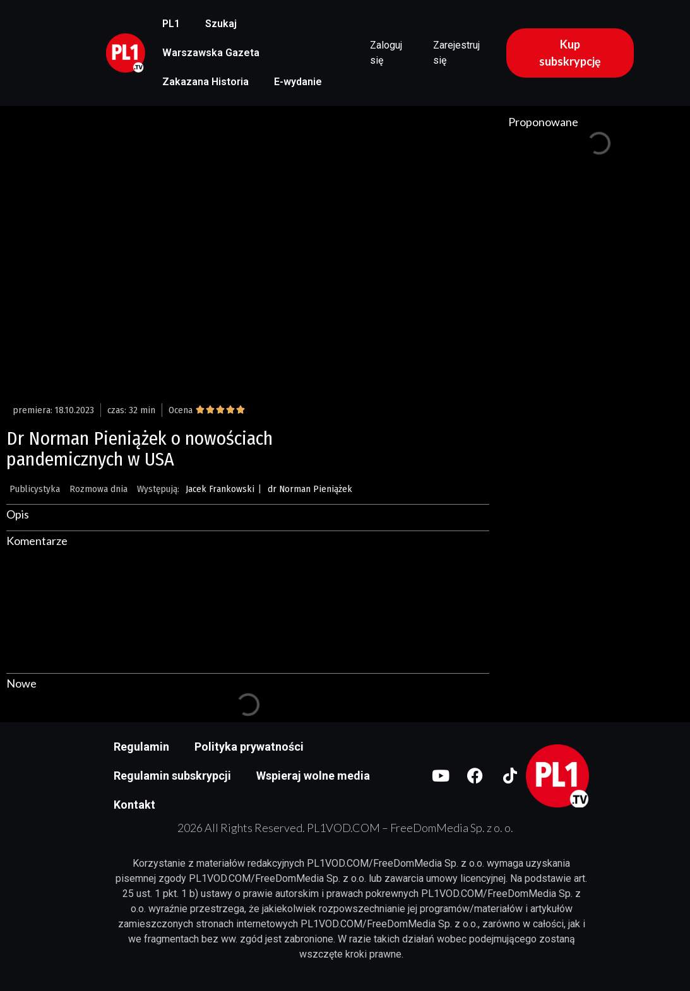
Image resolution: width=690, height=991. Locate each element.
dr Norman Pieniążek (310, 489)
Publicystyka (34, 489)
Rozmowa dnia (98, 489)
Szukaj (221, 24)
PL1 (171, 24)
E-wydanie (298, 82)
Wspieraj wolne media (313, 775)
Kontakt (134, 804)
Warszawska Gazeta (210, 53)
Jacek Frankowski (220, 489)
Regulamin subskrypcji (172, 775)
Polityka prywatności (249, 746)
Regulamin (141, 746)
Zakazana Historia (205, 82)
